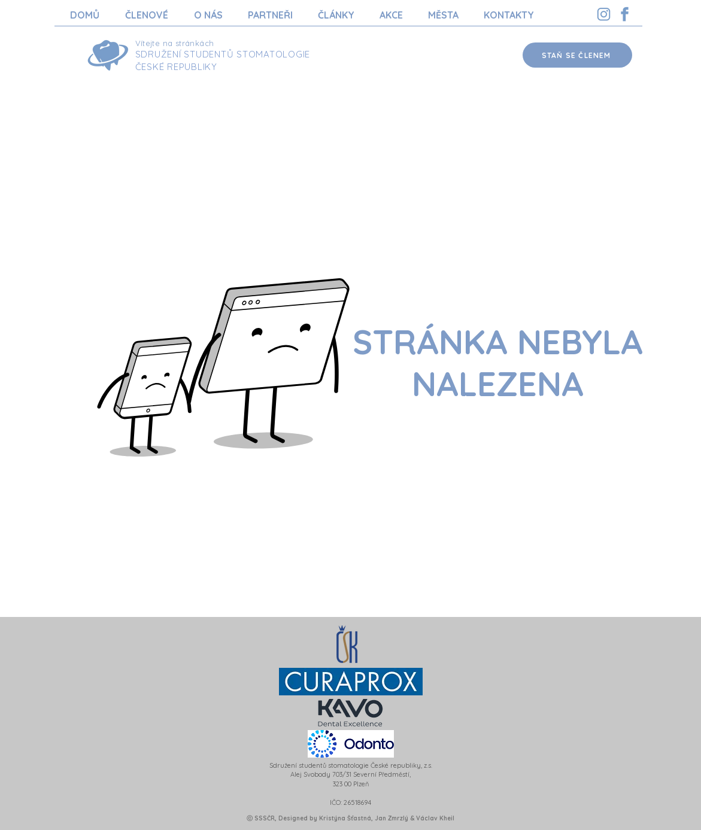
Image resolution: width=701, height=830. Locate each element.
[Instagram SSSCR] (603, 14)
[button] (147, 15)
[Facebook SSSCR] (624, 14)
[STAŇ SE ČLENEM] (577, 55)
